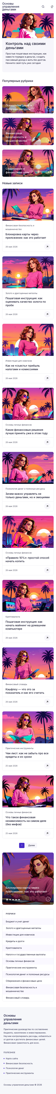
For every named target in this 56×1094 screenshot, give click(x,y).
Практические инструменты (20, 748)
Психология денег (15, 1068)
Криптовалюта (13, 616)
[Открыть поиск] (43, 6)
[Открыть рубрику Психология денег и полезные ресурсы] (28, 99)
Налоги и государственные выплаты (26, 954)
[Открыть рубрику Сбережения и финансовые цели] (28, 163)
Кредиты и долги (15, 941)
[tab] (7, 899)
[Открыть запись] (28, 220)
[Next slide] (47, 34)
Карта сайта (12, 1058)
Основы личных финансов (19, 424)
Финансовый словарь (16, 684)
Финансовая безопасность (19, 1063)
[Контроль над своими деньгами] (28, 41)
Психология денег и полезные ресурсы (25, 488)
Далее (31, 845)
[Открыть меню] (52, 6)
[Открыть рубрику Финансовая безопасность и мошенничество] (28, 131)
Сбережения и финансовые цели (24, 980)
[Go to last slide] (9, 34)
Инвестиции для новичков (19, 360)
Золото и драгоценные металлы (21, 293)
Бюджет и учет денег (17, 921)
